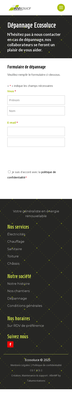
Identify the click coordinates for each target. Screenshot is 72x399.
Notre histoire (18, 284)
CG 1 (32, 370)
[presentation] (36, 158)
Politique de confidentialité (47, 365)
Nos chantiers (18, 291)
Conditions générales (24, 306)
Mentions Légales (20, 365)
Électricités (16, 234)
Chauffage (15, 241)
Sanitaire (14, 249)
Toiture (13, 256)
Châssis (13, 263)
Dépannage (17, 298)
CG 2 (39, 370)
